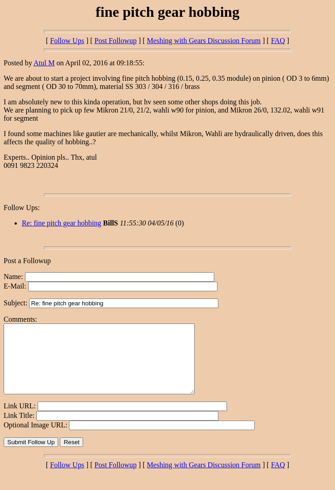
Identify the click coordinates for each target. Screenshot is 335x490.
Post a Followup (27, 261)
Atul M (44, 63)
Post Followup (115, 40)
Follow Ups (67, 40)
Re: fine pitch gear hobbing (61, 223)
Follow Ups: (22, 207)
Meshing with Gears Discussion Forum (204, 40)
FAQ (278, 40)
